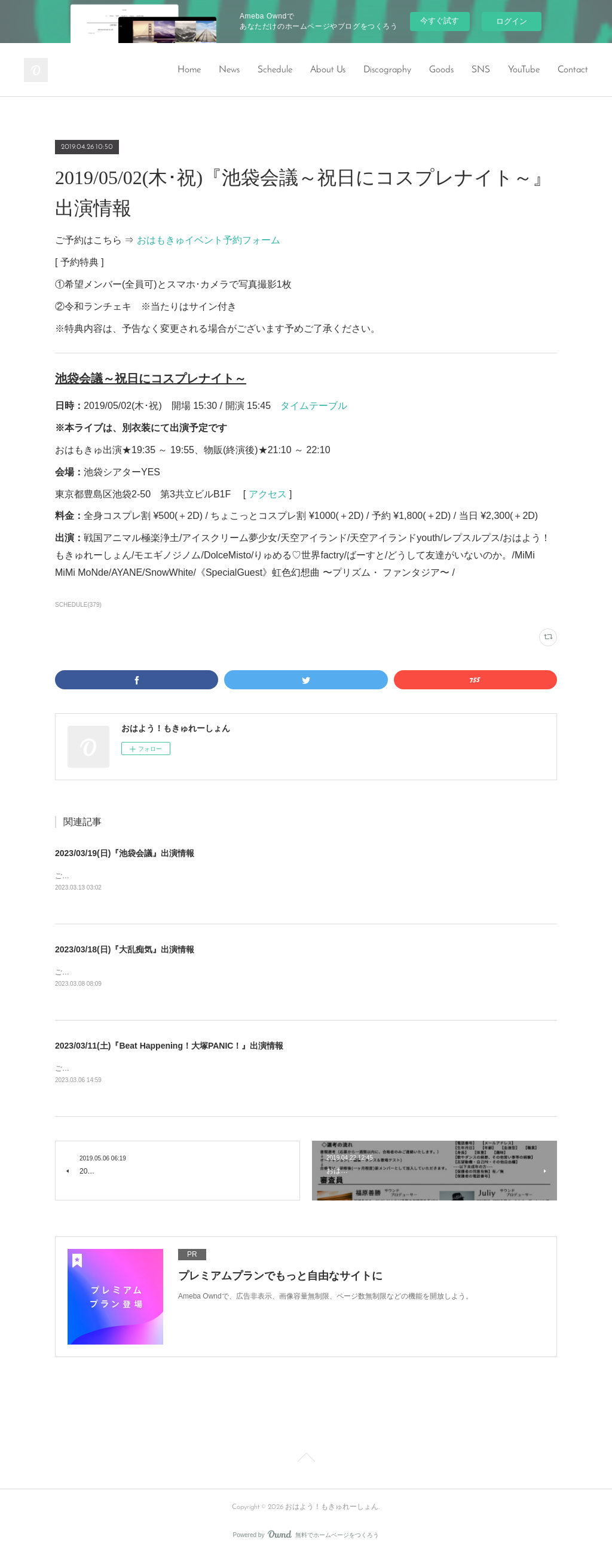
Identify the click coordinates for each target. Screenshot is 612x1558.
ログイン (511, 21)
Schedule (275, 70)
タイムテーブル (313, 406)
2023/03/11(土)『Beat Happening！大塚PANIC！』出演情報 (169, 1047)
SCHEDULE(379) (78, 604)
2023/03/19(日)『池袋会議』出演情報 (124, 853)
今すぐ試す (439, 20)
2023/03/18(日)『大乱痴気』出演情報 (124, 950)
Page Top (306, 1461)
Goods (441, 70)
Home (189, 70)
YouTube (524, 70)
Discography (387, 70)
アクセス (268, 494)
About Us (327, 70)
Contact (573, 70)
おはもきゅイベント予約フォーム (208, 240)
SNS (481, 70)
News (229, 70)
